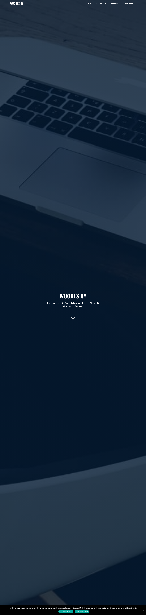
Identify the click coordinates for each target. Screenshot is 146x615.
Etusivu (89, 3)
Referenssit (114, 3)
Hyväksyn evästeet (65, 611)
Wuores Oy (16, 3)
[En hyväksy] (143, 610)
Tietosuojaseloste (82, 611)
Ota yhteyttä (128, 3)
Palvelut (102, 3)
